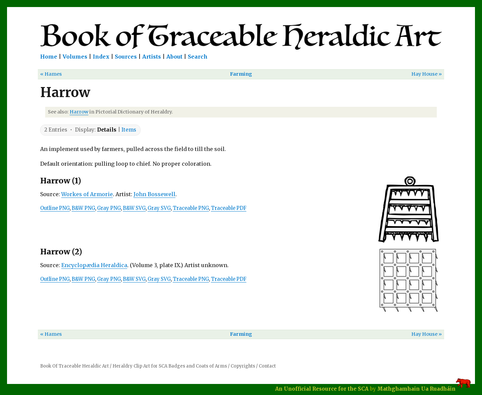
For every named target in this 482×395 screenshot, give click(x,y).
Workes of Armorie (87, 194)
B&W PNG (83, 208)
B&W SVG (134, 208)
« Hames (51, 74)
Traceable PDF (228, 208)
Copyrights (243, 366)
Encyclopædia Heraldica (94, 265)
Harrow (79, 112)
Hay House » (426, 74)
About (174, 56)
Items (129, 130)
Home (48, 56)
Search (198, 56)
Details (106, 130)
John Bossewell (154, 194)
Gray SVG (159, 208)
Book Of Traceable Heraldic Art (74, 366)
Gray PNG (109, 208)
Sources (126, 56)
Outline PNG (55, 208)
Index (101, 56)
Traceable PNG (191, 208)
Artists (151, 56)
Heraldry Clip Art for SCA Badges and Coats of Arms (169, 366)
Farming (241, 74)
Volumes (75, 56)
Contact (267, 366)
